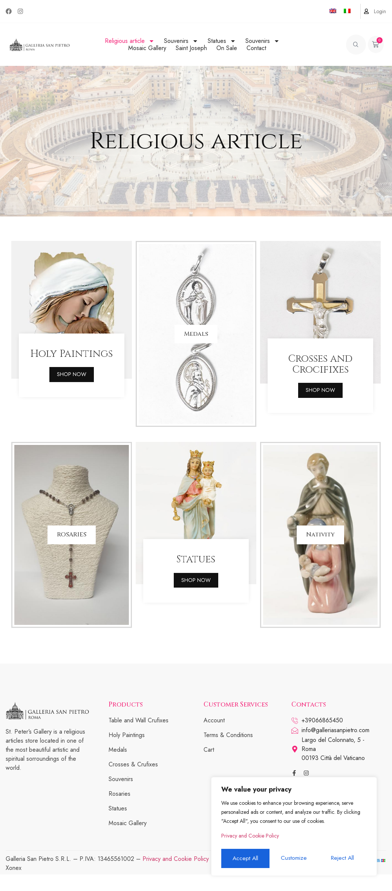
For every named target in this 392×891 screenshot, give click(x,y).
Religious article (130, 40)
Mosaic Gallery (147, 48)
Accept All (343, 858)
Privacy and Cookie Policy (250, 838)
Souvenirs (181, 40)
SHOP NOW (71, 386)
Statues (222, 40)
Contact (256, 48)
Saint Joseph (191, 48)
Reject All (294, 858)
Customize (244, 858)
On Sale (226, 48)
